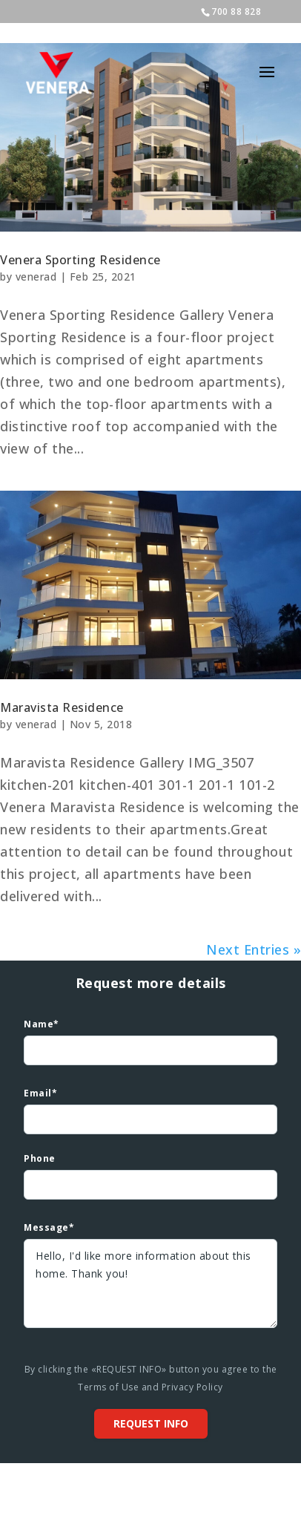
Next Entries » (253, 949)
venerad (36, 276)
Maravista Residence (62, 707)
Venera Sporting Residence (80, 260)
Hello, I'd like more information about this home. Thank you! (150, 1283)
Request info (150, 1423)
